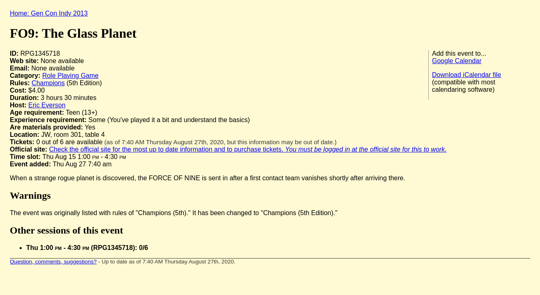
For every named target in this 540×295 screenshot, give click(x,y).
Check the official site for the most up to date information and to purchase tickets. (248, 149)
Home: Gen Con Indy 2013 (49, 13)
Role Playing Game (70, 75)
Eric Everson (46, 105)
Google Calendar (457, 60)
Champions (48, 82)
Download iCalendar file (466, 74)
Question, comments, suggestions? (53, 262)
